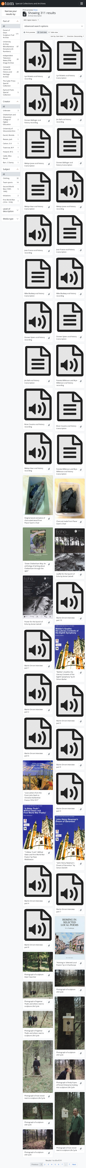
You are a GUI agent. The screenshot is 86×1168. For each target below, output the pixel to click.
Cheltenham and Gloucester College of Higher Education (11, 120)
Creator (6, 101)
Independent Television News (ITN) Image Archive (11, 59)
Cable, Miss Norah (11, 157)
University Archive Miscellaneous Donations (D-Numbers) (11, 47)
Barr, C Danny (11, 163)
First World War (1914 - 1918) (11, 201)
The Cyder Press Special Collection (11, 83)
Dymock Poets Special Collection (11, 92)
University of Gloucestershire (11, 129)
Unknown (11, 111)
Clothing (11, 178)
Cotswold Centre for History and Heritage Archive (11, 72)
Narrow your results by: (11, 13)
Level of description (8, 210)
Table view (53, 32)
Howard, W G (11, 152)
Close (35, 10)
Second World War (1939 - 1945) (11, 189)
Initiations (11, 196)
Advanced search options (36, 26)
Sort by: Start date (57, 36)
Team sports (11, 183)
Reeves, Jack (11, 139)
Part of (6, 21)
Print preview (29, 32)
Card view (42, 32)
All (4, 26)
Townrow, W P (11, 148)
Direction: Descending (75, 36)
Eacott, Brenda (11, 135)
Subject (6, 169)
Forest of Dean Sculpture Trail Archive (11, 34)
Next (74, 1164)
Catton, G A (11, 144)
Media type (8, 218)
